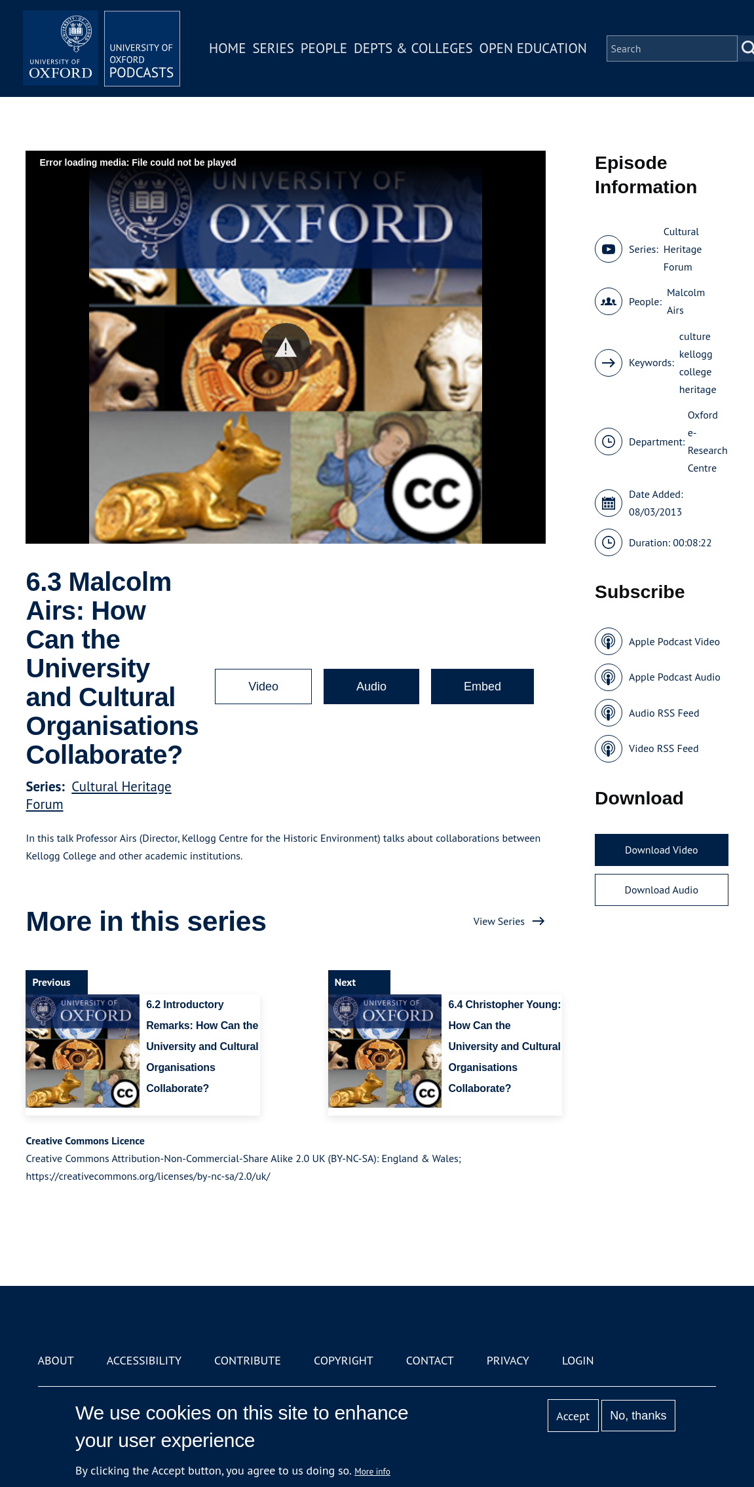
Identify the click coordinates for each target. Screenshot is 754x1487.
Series (272, 48)
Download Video (661, 849)
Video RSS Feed (664, 748)
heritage (698, 389)
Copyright (343, 1360)
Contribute (247, 1360)
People (324, 48)
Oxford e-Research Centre (708, 441)
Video (263, 686)
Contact (430, 1360)
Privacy (508, 1360)
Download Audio (661, 889)
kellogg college (696, 362)
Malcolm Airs (686, 301)
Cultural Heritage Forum (683, 249)
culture (695, 336)
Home (227, 48)
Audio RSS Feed (664, 712)
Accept (573, 1415)
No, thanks (638, 1415)
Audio (371, 686)
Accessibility (144, 1360)
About (56, 1360)
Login (578, 1360)
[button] (286, 347)
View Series (499, 921)
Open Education (533, 48)
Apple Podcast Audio (675, 676)
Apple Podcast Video (674, 641)
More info (372, 1471)
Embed (482, 686)
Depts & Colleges (413, 48)
